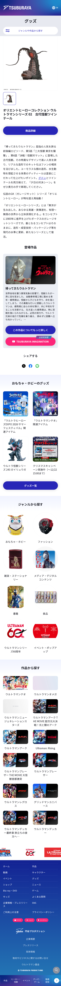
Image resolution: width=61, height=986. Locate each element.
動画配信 (44, 980)
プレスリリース (30, 945)
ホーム (6, 866)
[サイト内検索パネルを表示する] (56, 970)
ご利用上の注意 (11, 912)
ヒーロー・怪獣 (13, 980)
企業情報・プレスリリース (15, 904)
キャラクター (38, 872)
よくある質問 (38, 896)
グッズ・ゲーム (34, 980)
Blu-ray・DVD (10, 890)
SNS (34, 902)
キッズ (55, 980)
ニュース (36, 884)
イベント (23, 980)
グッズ (35, 878)
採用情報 (30, 951)
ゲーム (35, 890)
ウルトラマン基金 (30, 964)
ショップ (7, 884)
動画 (5, 872)
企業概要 (30, 938)
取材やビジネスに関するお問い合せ (30, 958)
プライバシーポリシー (43, 912)
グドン (42, 178)
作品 (34, 866)
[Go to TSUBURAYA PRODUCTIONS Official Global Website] (55, 7)
